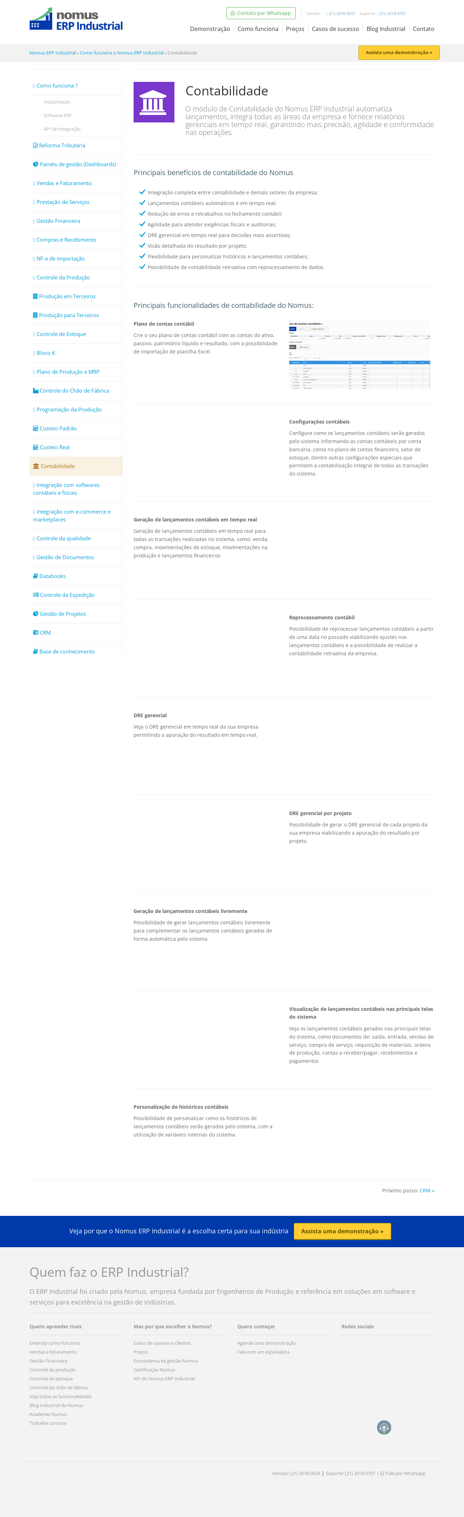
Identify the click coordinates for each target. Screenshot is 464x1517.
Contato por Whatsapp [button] (261, 13)
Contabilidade (54, 466)
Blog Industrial (386, 29)
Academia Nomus (48, 1414)
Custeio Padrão (55, 428)
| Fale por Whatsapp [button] (401, 1473)
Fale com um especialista (263, 1352)
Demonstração (210, 29)
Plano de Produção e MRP (66, 372)
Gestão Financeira (56, 221)
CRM (42, 632)
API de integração (62, 129)
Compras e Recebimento (64, 239)
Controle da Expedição (64, 595)
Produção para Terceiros (66, 315)
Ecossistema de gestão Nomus (166, 1361)
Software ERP (58, 115)
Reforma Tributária (59, 145)
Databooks (49, 576)
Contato (424, 29)
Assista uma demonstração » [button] (399, 52)
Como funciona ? (55, 85)
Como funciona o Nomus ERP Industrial (121, 52)
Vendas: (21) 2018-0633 (296, 1473)
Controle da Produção (61, 277)
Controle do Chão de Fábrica (71, 390)
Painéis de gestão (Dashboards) (74, 164)
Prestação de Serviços (61, 202)
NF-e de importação (59, 258)
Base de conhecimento (64, 651)
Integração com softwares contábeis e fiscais (66, 489)
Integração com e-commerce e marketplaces (71, 515)
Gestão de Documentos (63, 557)
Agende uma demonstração (266, 1343)
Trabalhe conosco (48, 1423)
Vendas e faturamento (53, 1352)
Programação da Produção (67, 409)
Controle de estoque (51, 1378)
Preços (295, 29)
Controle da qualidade (62, 538)
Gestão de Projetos (59, 614)
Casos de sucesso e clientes (162, 1343)
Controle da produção (52, 1369)
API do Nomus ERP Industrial (164, 1378)
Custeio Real (51, 447)
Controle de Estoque (59, 334)
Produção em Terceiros (64, 296)
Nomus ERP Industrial (52, 52)
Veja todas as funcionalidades (60, 1396)
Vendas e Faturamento (62, 183)
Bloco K (44, 353)
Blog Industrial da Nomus (56, 1405)
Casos (335, 29)
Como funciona (258, 29)
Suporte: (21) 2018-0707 (350, 1473)
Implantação (57, 102)
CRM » (427, 1190)
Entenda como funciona (54, 1343)
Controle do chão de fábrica (58, 1387)
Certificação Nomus (154, 1369)
